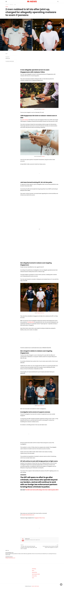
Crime (15, 4)
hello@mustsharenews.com (10, 557)
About (33, 570)
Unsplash (43, 109)
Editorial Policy (34, 572)
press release (25, 119)
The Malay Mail (30, 322)
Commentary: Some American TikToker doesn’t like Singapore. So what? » (50, 547)
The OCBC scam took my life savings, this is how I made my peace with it (41, 489)
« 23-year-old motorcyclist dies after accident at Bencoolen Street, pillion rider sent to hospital (29, 547)
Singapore (11, 4)
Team (33, 577)
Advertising (34, 568)
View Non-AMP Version (35, 586)
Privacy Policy (34, 575)
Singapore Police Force (40, 312)
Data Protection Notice (36, 574)
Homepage (7, 4)
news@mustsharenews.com (28, 514)
